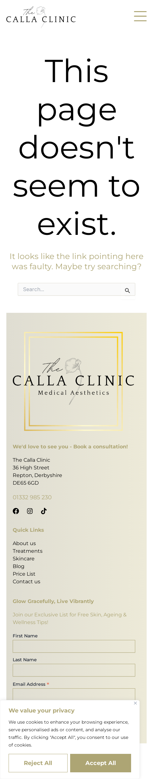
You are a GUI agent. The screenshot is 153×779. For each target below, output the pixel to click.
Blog (18, 566)
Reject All (38, 763)
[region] (70, 739)
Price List (24, 574)
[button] (140, 17)
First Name (25, 636)
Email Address (31, 684)
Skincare (24, 559)
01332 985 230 (32, 497)
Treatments (28, 551)
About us (24, 543)
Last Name (25, 660)
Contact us (26, 582)
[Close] (135, 703)
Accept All (100, 763)
